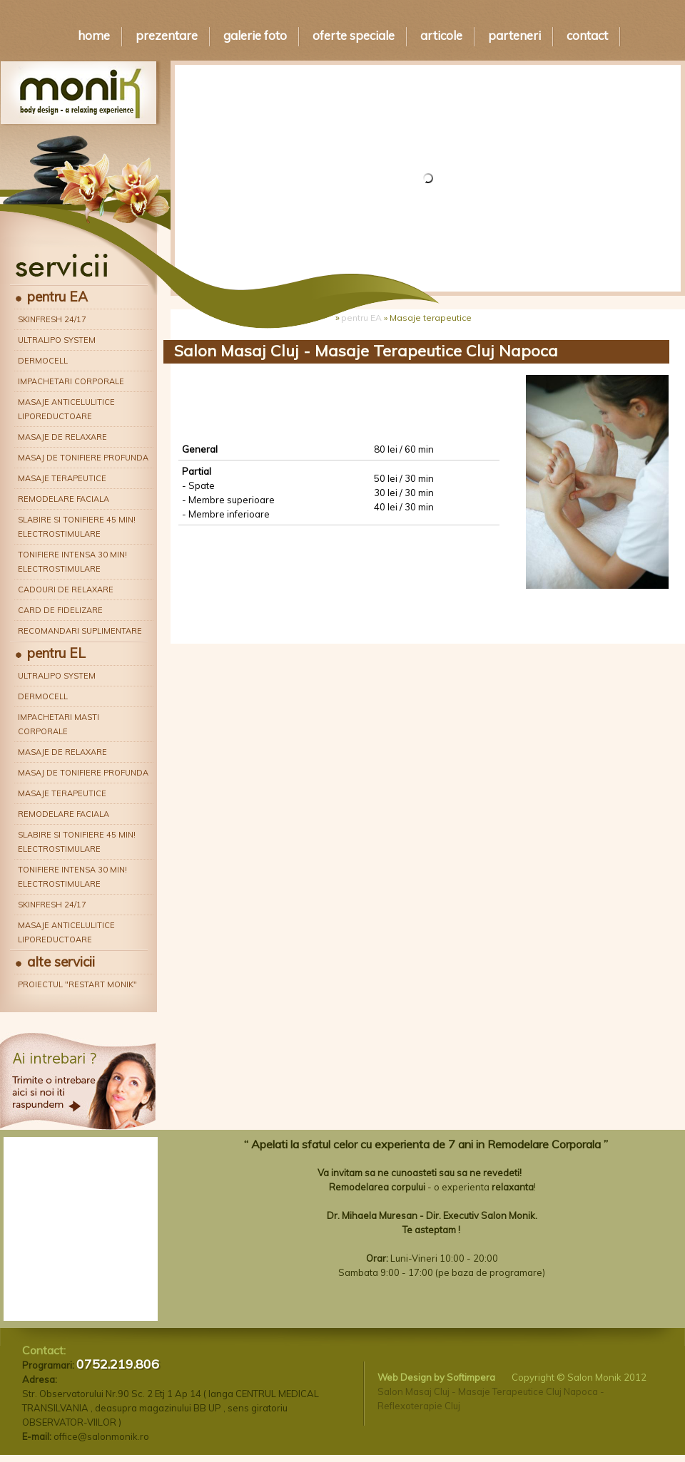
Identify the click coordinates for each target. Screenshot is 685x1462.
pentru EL (56, 652)
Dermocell (43, 361)
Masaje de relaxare (62, 437)
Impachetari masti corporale (58, 724)
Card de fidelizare (60, 610)
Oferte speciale (354, 35)
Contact (587, 35)
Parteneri (514, 35)
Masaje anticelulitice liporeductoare (66, 409)
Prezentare (167, 35)
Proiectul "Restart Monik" (77, 984)
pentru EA (57, 296)
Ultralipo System (57, 340)
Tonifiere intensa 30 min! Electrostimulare (72, 562)
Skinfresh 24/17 (52, 319)
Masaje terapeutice (62, 478)
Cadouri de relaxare (65, 589)
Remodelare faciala (63, 499)
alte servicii (61, 961)
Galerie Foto (255, 35)
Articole (441, 35)
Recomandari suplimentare (80, 631)
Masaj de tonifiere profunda (83, 458)
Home (94, 35)
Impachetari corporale (71, 381)
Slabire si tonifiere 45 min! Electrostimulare (77, 527)
